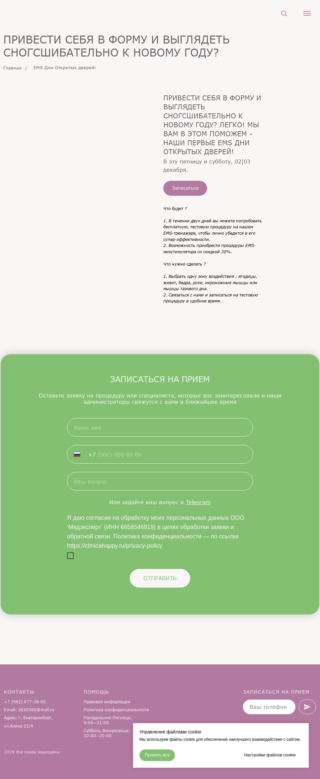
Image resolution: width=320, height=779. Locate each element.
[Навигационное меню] (307, 13)
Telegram (198, 502)
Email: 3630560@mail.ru (29, 709)
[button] (284, 13)
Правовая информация (107, 701)
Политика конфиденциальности (116, 709)
